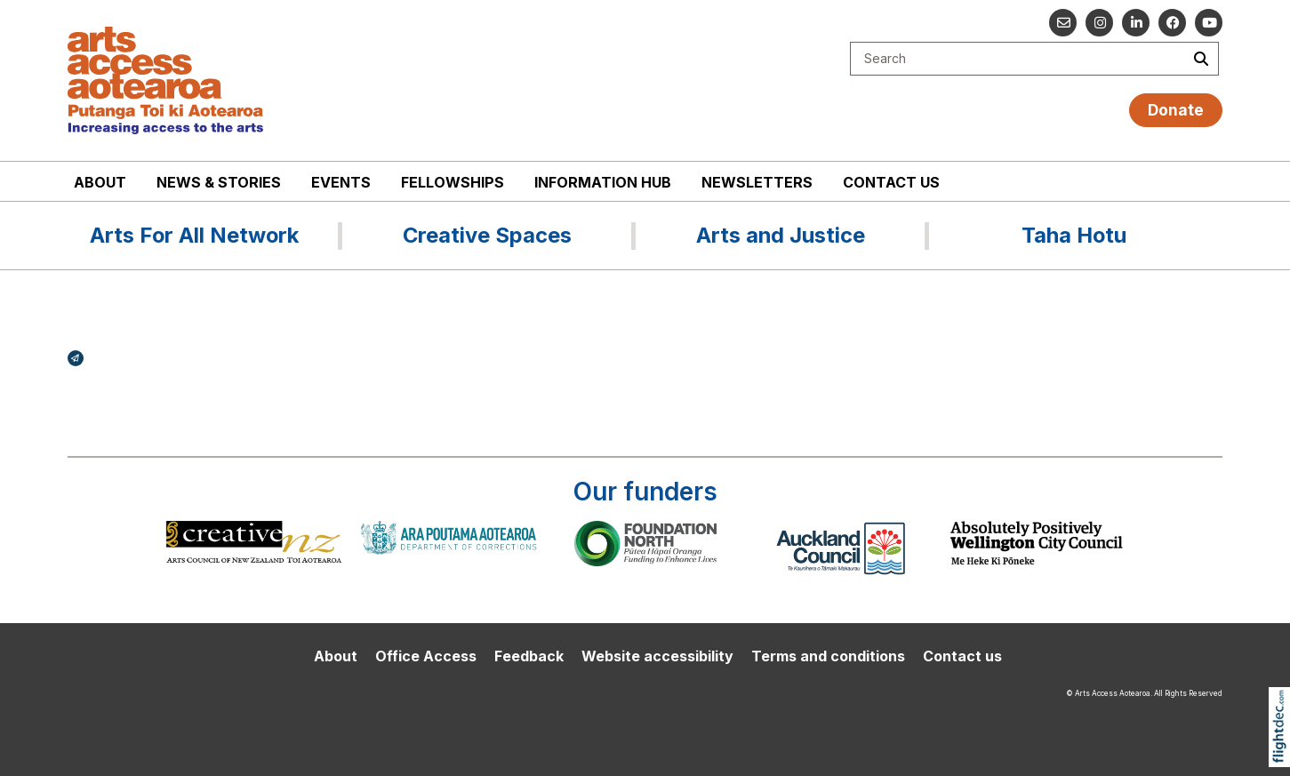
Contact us (891, 182)
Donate (1176, 109)
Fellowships (452, 182)
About (100, 182)
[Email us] (1063, 22)
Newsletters (757, 182)
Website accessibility (657, 656)
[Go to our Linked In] (1136, 22)
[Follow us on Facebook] (1172, 22)
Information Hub (602, 182)
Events (341, 182)
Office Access (426, 656)
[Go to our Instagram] (1099, 22)
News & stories (218, 182)
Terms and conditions (828, 656)
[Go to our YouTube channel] (1208, 22)
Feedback (529, 656)
